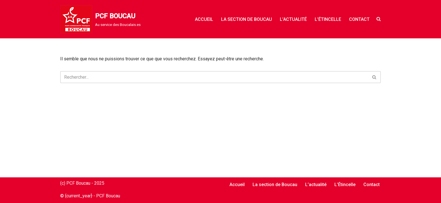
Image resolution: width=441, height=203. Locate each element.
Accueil (204, 19)
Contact (359, 19)
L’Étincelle (328, 19)
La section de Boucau (246, 19)
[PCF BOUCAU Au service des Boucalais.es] (100, 19)
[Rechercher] (214, 77)
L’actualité (293, 19)
